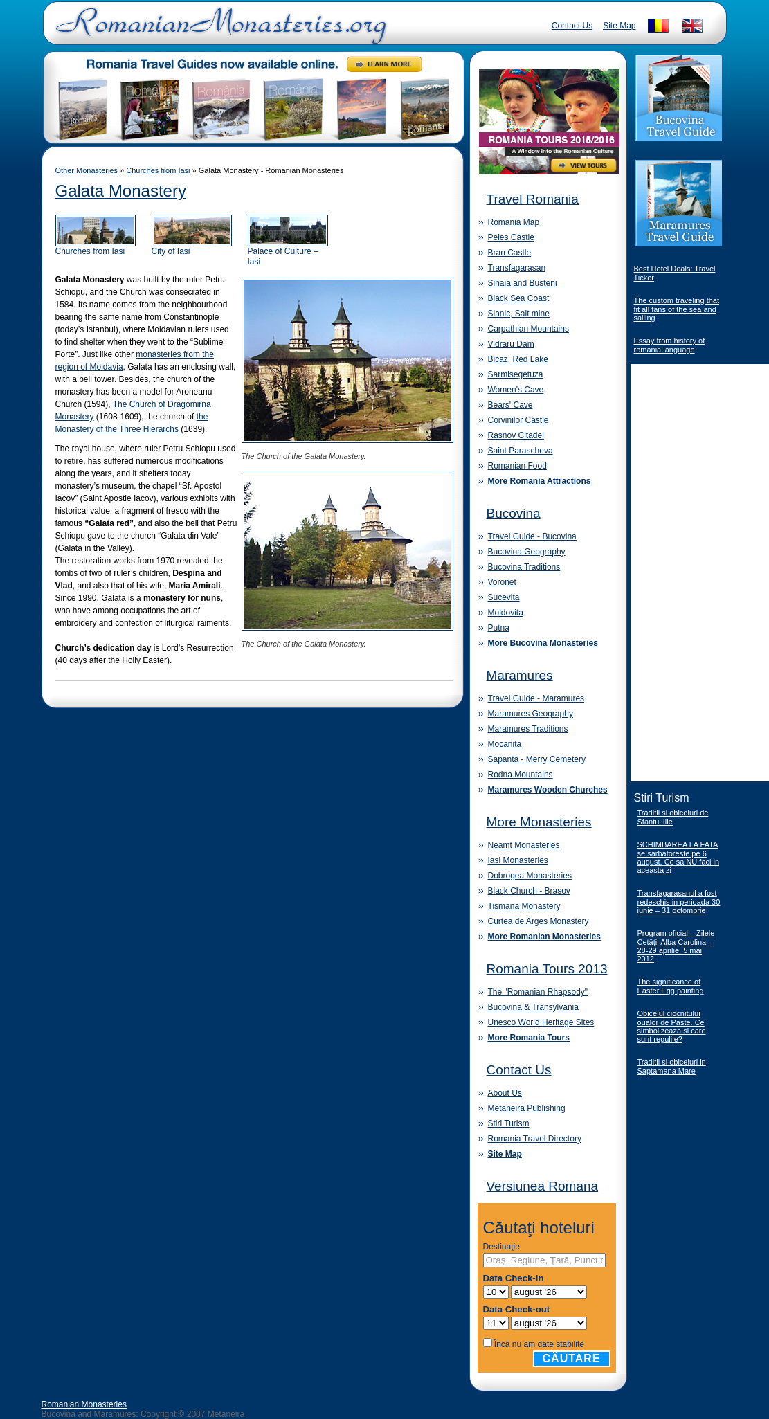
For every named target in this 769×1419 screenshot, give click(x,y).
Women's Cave (516, 390)
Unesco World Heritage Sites (541, 1022)
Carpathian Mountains (528, 329)
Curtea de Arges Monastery (538, 921)
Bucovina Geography (527, 552)
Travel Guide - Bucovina (532, 536)
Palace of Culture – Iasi (288, 252)
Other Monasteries (86, 170)
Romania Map (514, 222)
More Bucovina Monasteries (543, 643)
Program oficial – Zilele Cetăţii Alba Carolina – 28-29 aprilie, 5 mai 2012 (676, 946)
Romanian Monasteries (84, 1404)
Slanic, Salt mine (519, 313)
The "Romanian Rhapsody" (538, 992)
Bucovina (514, 513)
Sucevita (504, 597)
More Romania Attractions (539, 481)
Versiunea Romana (543, 1186)
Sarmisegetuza (515, 374)
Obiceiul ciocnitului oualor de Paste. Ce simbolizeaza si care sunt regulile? (671, 1026)
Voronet (502, 582)
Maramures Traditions (528, 729)
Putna (498, 628)
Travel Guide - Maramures (536, 698)
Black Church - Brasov (529, 891)
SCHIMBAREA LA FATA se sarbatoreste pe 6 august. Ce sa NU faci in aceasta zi (678, 857)
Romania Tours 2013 (547, 968)
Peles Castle (511, 237)
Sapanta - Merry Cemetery (537, 759)
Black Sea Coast (519, 298)
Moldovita (505, 612)
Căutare (572, 1358)
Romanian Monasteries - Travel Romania (218, 31)
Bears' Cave (510, 405)
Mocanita (505, 744)
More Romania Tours (529, 1037)
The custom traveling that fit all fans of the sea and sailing (677, 309)
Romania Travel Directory (534, 1139)
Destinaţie (501, 1246)
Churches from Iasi (158, 170)
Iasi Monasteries (518, 860)
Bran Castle (510, 252)
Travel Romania (533, 199)
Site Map (619, 25)
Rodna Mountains (520, 774)
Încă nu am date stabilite (539, 1344)
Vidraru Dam (511, 344)
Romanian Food (517, 466)
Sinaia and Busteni (522, 283)
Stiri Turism (509, 1123)
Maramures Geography (530, 713)
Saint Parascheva (520, 450)
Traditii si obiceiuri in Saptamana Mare (671, 1066)
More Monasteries (539, 822)
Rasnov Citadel (516, 435)
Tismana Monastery (524, 906)
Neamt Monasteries (524, 845)
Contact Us (572, 25)
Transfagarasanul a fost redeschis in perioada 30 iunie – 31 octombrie (679, 901)
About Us (505, 1093)
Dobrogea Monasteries (530, 875)
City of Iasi (192, 247)
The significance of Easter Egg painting (670, 986)
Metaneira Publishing (527, 1108)
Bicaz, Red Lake (518, 359)
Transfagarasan (517, 268)
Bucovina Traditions (524, 567)
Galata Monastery (120, 190)
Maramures (520, 675)
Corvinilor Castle (518, 420)
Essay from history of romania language (669, 345)
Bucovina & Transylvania (533, 1007)
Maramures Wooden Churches (548, 790)
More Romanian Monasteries (544, 936)
